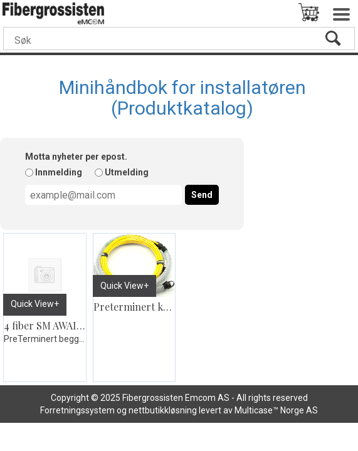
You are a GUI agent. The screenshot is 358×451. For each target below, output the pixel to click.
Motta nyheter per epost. (76, 157)
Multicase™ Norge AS (276, 410)
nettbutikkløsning (163, 410)
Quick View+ (35, 304)
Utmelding (127, 172)
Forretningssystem (77, 410)
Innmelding (58, 172)
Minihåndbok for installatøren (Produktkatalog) (182, 97)
